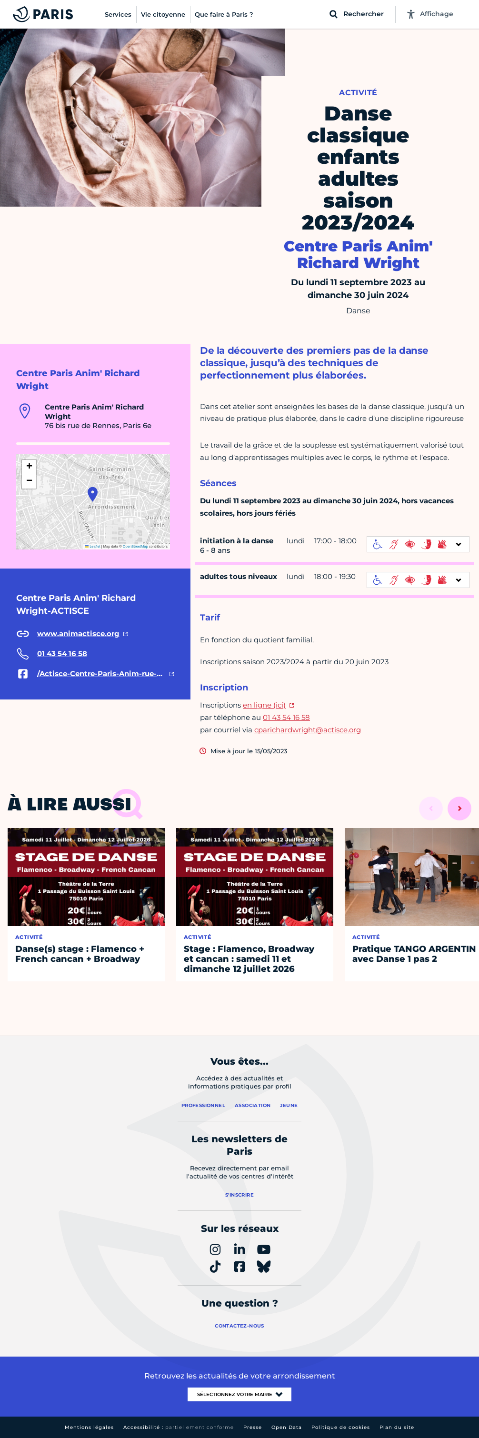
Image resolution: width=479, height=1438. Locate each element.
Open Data (286, 1427)
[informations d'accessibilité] (418, 544)
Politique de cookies (340, 1427)
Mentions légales (89, 1427)
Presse (252, 1427)
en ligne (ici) (264, 704)
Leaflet (92, 546)
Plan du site (396, 1427)
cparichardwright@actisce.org (307, 729)
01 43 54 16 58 (286, 717)
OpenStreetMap (135, 546)
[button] (93, 494)
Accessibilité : (178, 1427)
